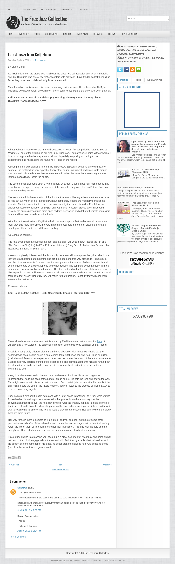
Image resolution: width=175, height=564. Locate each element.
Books (37, 34)
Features (67, 34)
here (99, 341)
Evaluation (66, 10)
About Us (13, 10)
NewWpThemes (65, 560)
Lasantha (93, 560)
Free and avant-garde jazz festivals (135, 187)
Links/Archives (154, 80)
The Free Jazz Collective (44, 19)
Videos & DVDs (51, 34)
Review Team (29, 10)
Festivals (112, 34)
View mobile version (60, 469)
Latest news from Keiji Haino (29, 54)
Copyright (83, 10)
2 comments (40, 60)
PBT (101, 560)
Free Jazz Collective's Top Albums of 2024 (145, 204)
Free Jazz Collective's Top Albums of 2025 (145, 170)
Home (10, 34)
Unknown (22, 487)
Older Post (107, 465)
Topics (137, 80)
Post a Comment (18, 536)
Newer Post (14, 465)
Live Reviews (82, 34)
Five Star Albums (130, 34)
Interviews (98, 34)
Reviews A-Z (23, 34)
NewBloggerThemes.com (114, 560)
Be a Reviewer (48, 10)
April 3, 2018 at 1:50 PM (29, 510)
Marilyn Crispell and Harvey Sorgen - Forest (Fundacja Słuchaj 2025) (146, 228)
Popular (124, 80)
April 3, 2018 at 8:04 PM (29, 531)
